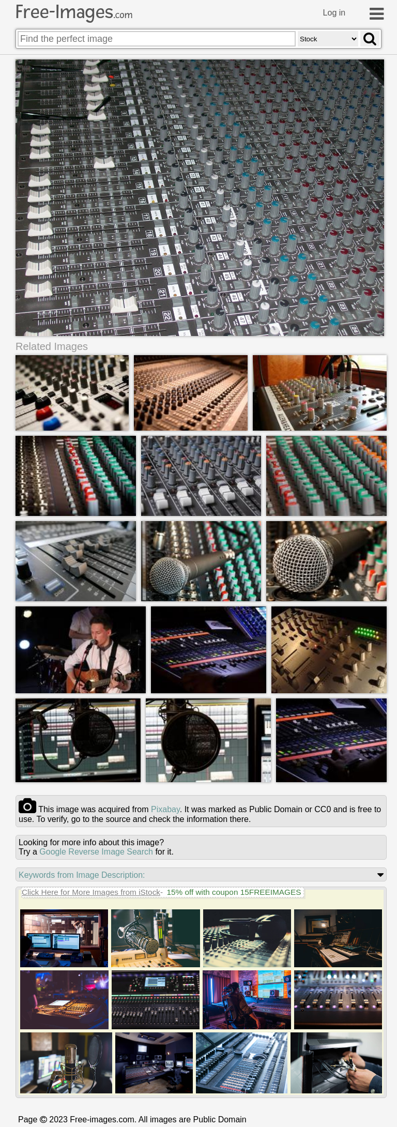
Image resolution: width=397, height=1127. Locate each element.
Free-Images (74, 12)
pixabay (165, 809)
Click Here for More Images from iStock (91, 892)
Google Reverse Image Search (96, 851)
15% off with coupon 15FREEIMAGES (233, 892)
